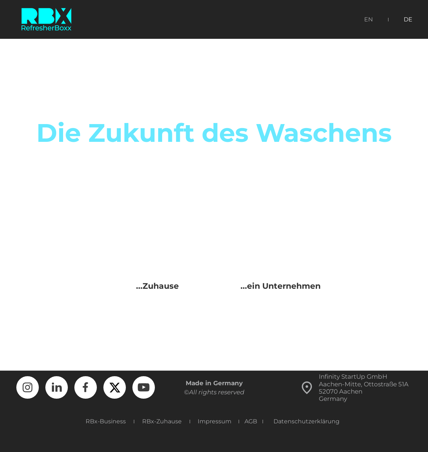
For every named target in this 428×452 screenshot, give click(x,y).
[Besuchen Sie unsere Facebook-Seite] (85, 387)
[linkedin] (56, 387)
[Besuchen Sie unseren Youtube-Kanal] (143, 387)
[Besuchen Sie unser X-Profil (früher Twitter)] (114, 387)
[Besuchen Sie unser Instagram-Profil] (27, 387)
